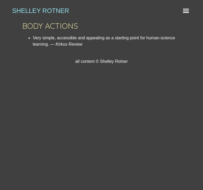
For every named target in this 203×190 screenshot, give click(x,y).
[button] (186, 11)
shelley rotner (40, 10)
